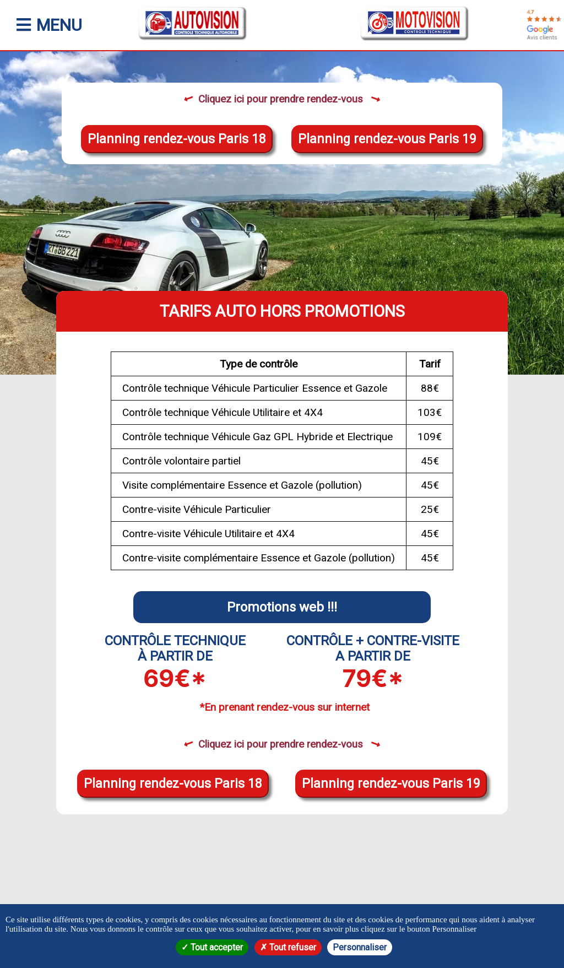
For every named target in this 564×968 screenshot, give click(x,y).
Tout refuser (288, 947)
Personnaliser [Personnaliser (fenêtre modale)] (360, 947)
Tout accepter (212, 947)
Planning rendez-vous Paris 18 (177, 139)
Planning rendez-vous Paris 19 (387, 139)
